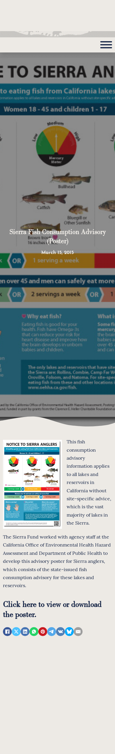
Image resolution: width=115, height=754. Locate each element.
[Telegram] (51, 631)
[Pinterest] (42, 631)
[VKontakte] (60, 631)
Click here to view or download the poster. (52, 609)
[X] (16, 631)
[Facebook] (7, 631)
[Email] (78, 631)
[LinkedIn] (25, 631)
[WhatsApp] (33, 631)
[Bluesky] (69, 631)
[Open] (106, 44)
